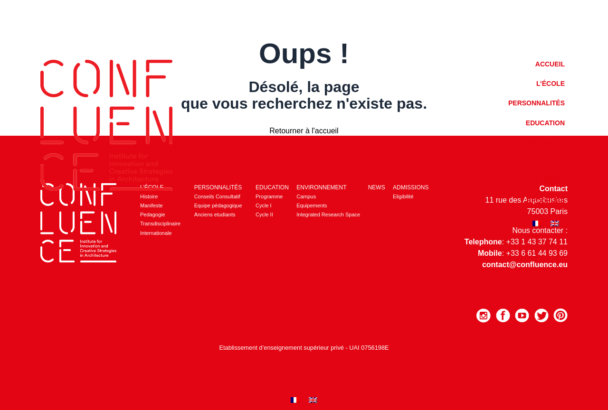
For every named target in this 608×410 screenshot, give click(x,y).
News (555, 162)
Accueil (550, 64)
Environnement (535, 142)
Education (545, 123)
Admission (546, 181)
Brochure (545, 201)
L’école (550, 83)
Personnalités (536, 103)
